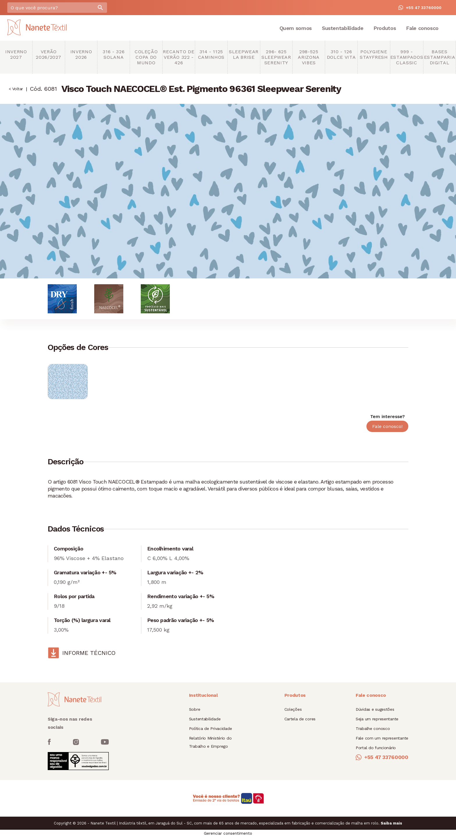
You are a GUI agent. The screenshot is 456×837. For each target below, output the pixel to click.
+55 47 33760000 (419, 7)
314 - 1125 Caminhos (211, 54)
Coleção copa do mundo (146, 57)
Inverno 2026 (81, 54)
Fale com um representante (382, 738)
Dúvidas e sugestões (375, 709)
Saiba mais (391, 823)
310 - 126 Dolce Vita (341, 54)
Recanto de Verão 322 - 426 (178, 57)
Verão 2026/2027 (48, 54)
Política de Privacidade (210, 728)
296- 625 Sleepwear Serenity (276, 57)
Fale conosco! (387, 426)
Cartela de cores (300, 719)
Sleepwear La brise (244, 54)
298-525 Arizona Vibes (308, 57)
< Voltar (16, 88)
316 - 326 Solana (113, 54)
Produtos (384, 28)
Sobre (194, 709)
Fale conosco (422, 28)
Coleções (293, 709)
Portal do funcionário (376, 747)
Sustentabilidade (342, 28)
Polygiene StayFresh (374, 54)
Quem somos (295, 28)
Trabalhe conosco (373, 728)
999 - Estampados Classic (406, 57)
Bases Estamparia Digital (439, 57)
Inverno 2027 (16, 54)
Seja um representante (377, 719)
